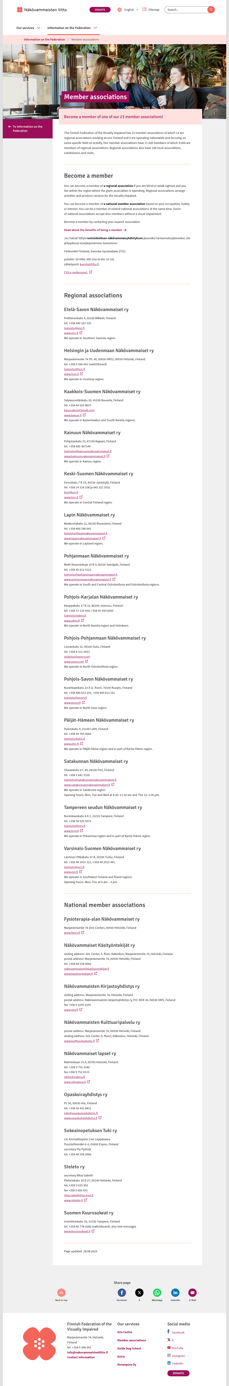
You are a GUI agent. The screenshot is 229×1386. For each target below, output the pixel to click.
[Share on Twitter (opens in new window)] (139, 1295)
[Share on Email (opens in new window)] (192, 1295)
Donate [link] (100, 9)
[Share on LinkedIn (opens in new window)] (175, 1295)
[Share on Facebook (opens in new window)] (122, 1295)
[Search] (190, 9)
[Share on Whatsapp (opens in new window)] (157, 1295)
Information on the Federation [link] (44, 39)
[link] (51, 9)
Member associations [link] (85, 39)
